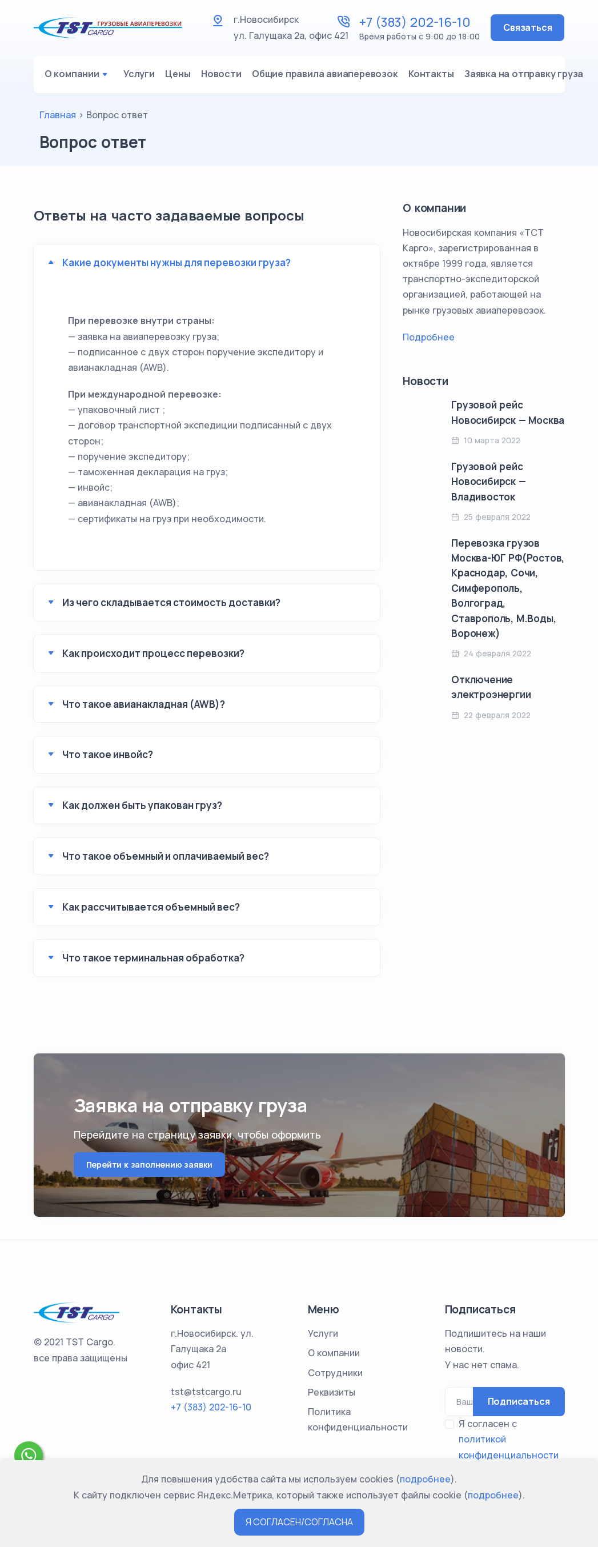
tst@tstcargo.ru (206, 1391)
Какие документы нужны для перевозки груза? (176, 267)
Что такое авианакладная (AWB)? (143, 708)
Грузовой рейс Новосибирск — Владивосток (488, 486)
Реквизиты (331, 1392)
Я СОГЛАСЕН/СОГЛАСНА (299, 1522)
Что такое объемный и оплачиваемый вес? (165, 860)
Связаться (527, 27)
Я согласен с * (509, 1447)
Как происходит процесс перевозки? (153, 657)
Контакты (442, 76)
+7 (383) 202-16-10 (415, 22)
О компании (77, 76)
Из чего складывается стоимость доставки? (171, 607)
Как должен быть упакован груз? (142, 809)
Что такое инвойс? (107, 759)
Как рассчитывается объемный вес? (151, 911)
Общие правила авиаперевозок (333, 76)
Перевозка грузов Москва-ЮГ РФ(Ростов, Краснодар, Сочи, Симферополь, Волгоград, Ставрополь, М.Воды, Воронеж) (507, 592)
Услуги (137, 76)
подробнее (425, 1479)
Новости (226, 76)
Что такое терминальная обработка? (153, 962)
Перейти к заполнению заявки (149, 1168)
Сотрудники (335, 1372)
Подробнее (429, 341)
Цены (179, 76)
